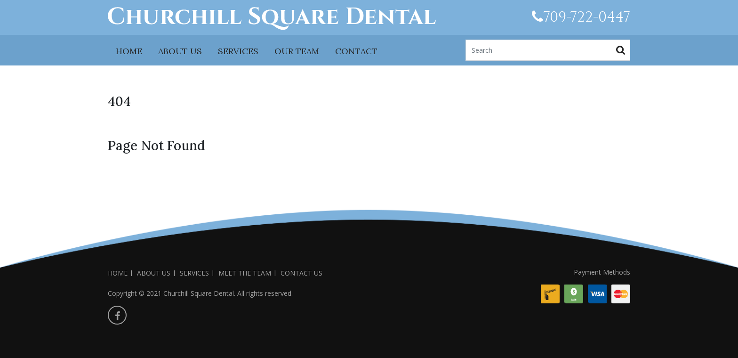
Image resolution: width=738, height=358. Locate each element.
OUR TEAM (296, 51)
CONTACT (356, 51)
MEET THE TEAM (244, 272)
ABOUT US (180, 51)
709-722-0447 (581, 17)
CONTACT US (301, 272)
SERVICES (238, 51)
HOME (129, 51)
